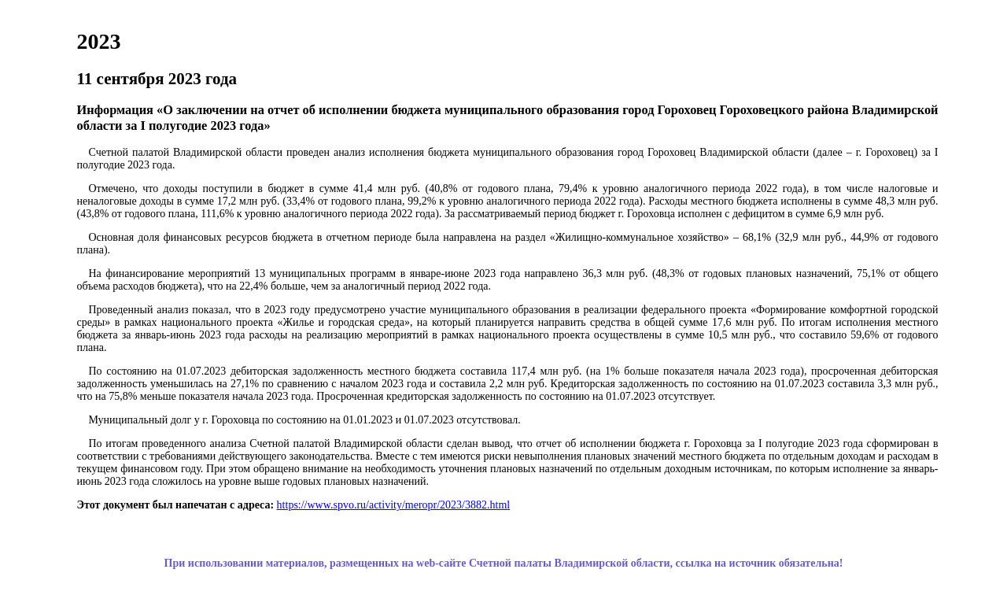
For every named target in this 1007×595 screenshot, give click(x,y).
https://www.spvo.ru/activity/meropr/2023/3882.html (394, 505)
